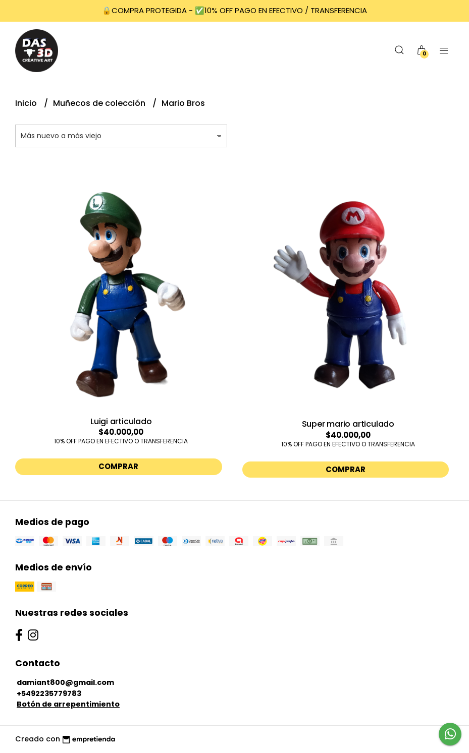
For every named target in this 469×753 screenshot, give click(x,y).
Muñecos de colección (100, 103)
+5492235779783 (49, 693)
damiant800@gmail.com (65, 682)
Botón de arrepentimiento (68, 704)
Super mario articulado (348, 424)
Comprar (118, 466)
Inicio (27, 103)
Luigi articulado (121, 421)
